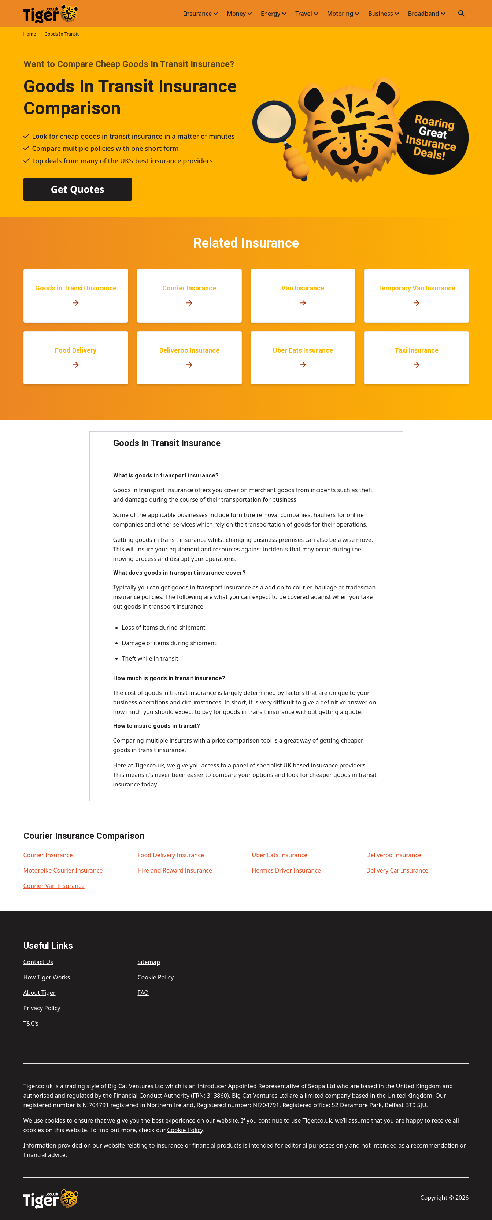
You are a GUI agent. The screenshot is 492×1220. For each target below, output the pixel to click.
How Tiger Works (46, 977)
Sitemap (148, 962)
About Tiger (39, 993)
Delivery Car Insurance (397, 870)
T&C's (30, 1023)
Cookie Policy (155, 977)
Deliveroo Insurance (394, 855)
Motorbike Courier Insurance (63, 870)
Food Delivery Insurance (171, 855)
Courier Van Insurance (54, 886)
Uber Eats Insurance (280, 855)
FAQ (142, 993)
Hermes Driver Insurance (286, 870)
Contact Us (38, 962)
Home (29, 34)
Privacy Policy (41, 1008)
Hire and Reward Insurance (175, 870)
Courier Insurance (48, 855)
